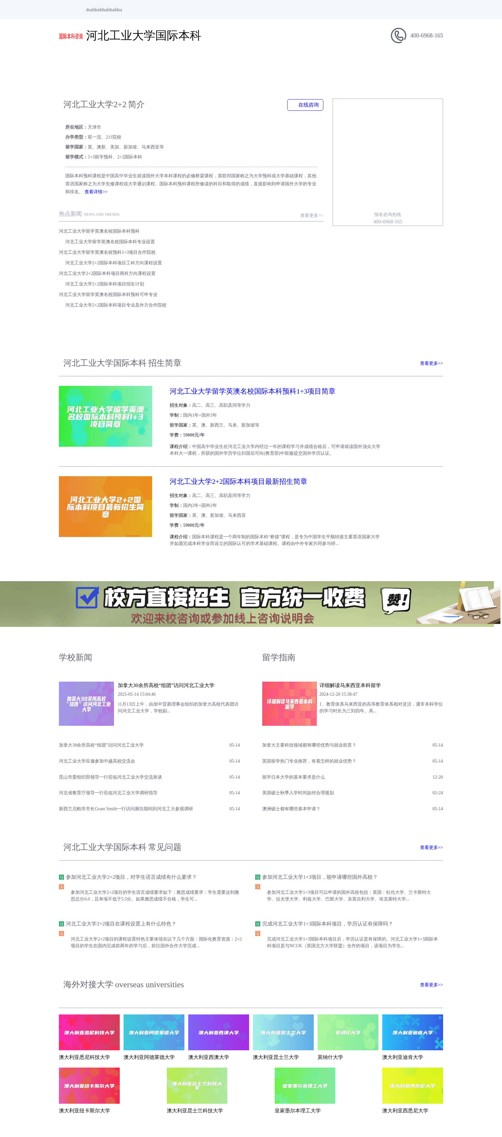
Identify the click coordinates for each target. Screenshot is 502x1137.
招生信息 (193, 63)
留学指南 (270, 63)
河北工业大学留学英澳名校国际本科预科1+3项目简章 (243, 330)
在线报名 (423, 63)
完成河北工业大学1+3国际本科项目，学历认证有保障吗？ (331, 844)
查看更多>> (316, 195)
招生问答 (347, 63)
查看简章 (424, 337)
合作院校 (385, 63)
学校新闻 (231, 63)
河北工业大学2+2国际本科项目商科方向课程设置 (107, 232)
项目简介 (154, 63)
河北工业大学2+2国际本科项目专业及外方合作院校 (250, 243)
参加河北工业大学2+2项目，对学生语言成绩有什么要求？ (131, 797)
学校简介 (116, 63)
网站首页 (78, 63)
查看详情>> (87, 172)
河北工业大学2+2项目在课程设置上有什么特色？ (121, 844)
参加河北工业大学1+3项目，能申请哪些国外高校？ (324, 797)
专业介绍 (308, 63)
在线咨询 (310, 105)
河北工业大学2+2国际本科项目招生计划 (239, 232)
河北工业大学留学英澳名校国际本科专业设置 (245, 211)
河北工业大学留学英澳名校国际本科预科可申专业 (108, 243)
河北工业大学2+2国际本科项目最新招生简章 (229, 410)
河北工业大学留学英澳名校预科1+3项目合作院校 (107, 222)
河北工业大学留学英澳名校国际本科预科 (99, 211)
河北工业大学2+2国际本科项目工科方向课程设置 (248, 222)
